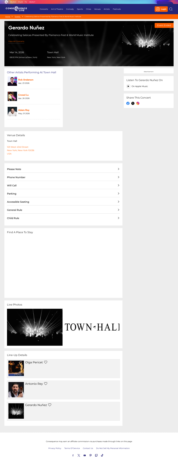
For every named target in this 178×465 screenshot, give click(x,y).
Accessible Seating (18, 201)
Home (7, 17)
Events (17, 17)
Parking (11, 193)
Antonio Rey (34, 384)
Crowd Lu (23, 95)
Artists (107, 9)
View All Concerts (16, 41)
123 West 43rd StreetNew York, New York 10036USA (20, 150)
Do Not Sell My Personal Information (113, 448)
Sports (80, 9)
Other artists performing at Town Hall (31, 72)
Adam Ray (23, 110)
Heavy (32, 2)
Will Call (11, 185)
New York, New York (56, 57)
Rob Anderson (25, 80)
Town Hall (53, 52)
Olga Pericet (34, 362)
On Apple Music (140, 86)
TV (26, 2)
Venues (97, 9)
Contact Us (88, 448)
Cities (88, 9)
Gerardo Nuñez (36, 405)
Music (13, 2)
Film (20, 2)
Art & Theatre (57, 9)
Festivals (117, 9)
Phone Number (16, 177)
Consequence (6, 2)
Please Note (14, 169)
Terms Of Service (72, 448)
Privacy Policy (54, 448)
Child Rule (13, 218)
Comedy (70, 9)
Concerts (44, 9)
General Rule (14, 210)
